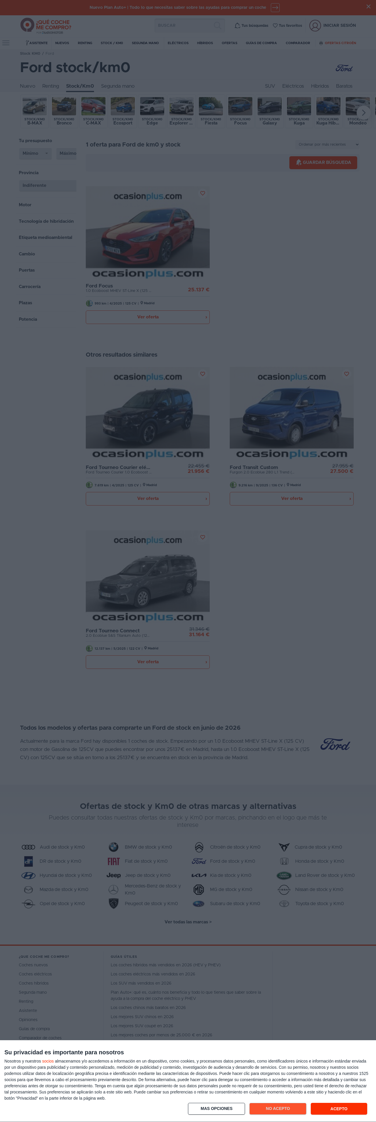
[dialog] (188, 1081)
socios (48, 1061)
